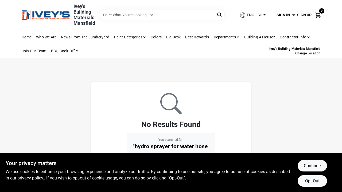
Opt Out (312, 180)
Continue (312, 165)
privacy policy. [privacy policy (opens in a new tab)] (30, 178)
